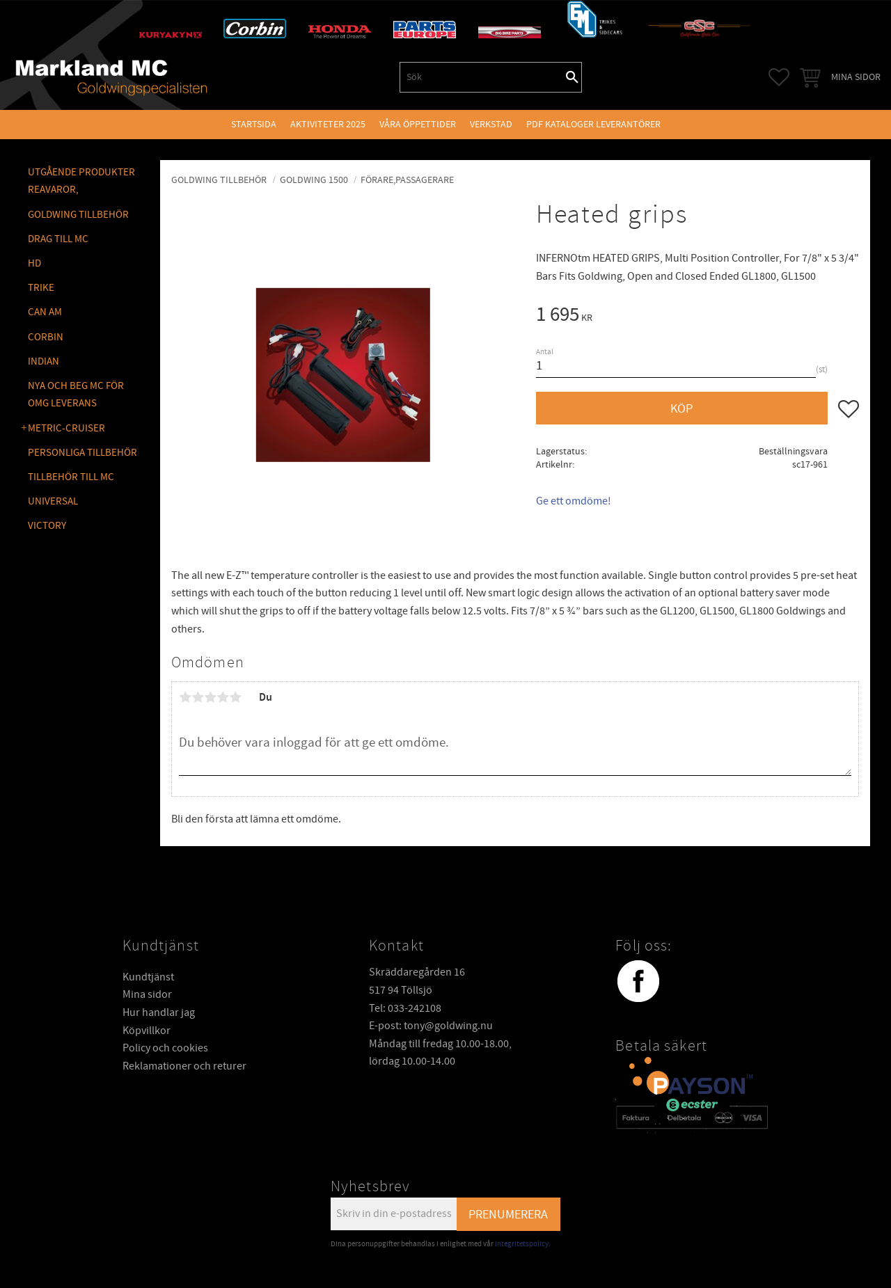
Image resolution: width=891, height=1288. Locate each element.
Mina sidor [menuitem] (856, 77)
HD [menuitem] (34, 263)
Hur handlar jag (159, 1012)
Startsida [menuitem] (253, 124)
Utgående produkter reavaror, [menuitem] (81, 181)
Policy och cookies (165, 1048)
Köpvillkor (147, 1030)
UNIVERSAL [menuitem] (53, 501)
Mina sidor (147, 994)
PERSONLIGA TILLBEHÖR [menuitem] (82, 452)
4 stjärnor (222, 697)
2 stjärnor (197, 697)
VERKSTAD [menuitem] (491, 124)
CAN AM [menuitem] (45, 312)
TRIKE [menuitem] (41, 287)
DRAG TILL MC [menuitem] (58, 239)
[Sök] (572, 77)
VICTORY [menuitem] (47, 525)
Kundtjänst (148, 977)
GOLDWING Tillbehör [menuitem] (78, 214)
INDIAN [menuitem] (43, 361)
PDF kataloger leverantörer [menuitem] (593, 124)
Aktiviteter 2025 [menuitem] (327, 124)
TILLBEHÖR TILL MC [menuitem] (71, 477)
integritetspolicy (522, 1244)
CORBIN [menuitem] (45, 337)
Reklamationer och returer (184, 1066)
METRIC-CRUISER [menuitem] (66, 428)
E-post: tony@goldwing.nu (431, 1026)
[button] (778, 77)
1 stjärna (185, 697)
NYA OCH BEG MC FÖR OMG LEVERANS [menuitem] (76, 395)
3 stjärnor (210, 697)
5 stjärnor (235, 697)
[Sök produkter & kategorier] (481, 77)
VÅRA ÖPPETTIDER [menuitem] (417, 124)
